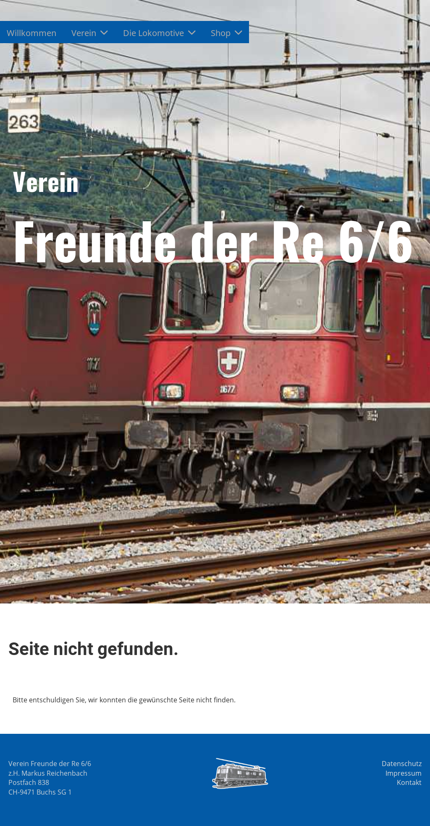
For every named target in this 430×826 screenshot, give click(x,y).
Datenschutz (402, 763)
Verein (89, 33)
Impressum (403, 773)
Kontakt (409, 782)
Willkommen (31, 33)
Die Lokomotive (159, 33)
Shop (226, 33)
